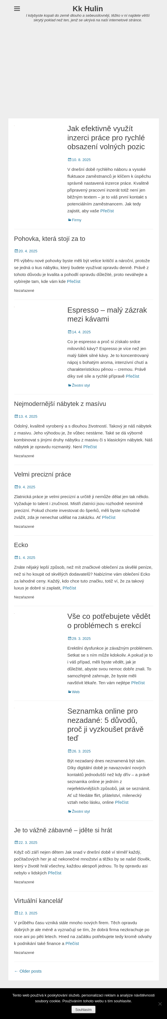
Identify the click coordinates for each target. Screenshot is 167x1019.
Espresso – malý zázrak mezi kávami (107, 314)
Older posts (28, 971)
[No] (160, 1004)
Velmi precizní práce (42, 474)
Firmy (77, 220)
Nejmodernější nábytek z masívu (60, 403)
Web (76, 692)
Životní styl (81, 385)
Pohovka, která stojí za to (49, 238)
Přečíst (107, 210)
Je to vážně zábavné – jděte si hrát (63, 830)
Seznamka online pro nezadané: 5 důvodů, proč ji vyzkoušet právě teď (105, 724)
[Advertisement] (83, 75)
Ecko (21, 545)
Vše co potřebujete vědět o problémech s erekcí (109, 620)
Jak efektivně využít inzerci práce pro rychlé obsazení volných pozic (106, 137)
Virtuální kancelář (38, 900)
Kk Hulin (88, 8)
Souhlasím (83, 1010)
